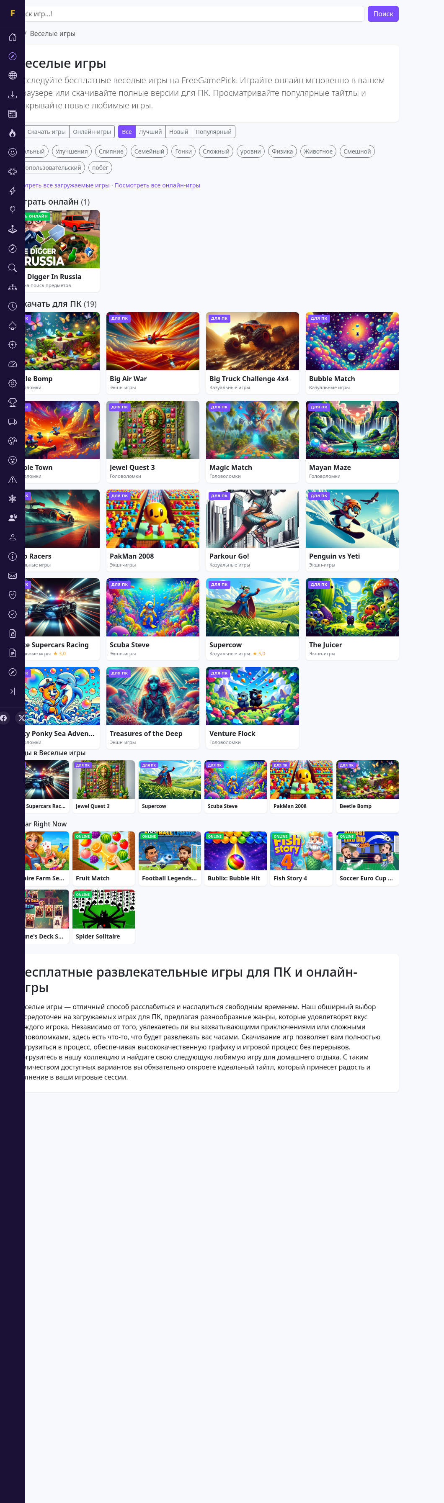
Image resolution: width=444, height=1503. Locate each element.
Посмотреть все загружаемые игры (83, 309)
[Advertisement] (228, 203)
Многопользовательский (71, 291)
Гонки (208, 275)
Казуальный (53, 275)
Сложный (241, 275)
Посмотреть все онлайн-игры (182, 309)
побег (125, 291)
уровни (276, 275)
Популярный (239, 132)
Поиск (408, 13)
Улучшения (97, 275)
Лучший (175, 132)
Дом (39, 33)
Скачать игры (72, 132)
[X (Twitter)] (21, 718)
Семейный (175, 275)
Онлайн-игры (117, 132)
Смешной (382, 275)
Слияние (136, 275)
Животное (343, 275)
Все (41, 132)
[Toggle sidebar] (12, 691)
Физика (307, 275)
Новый (204, 132)
